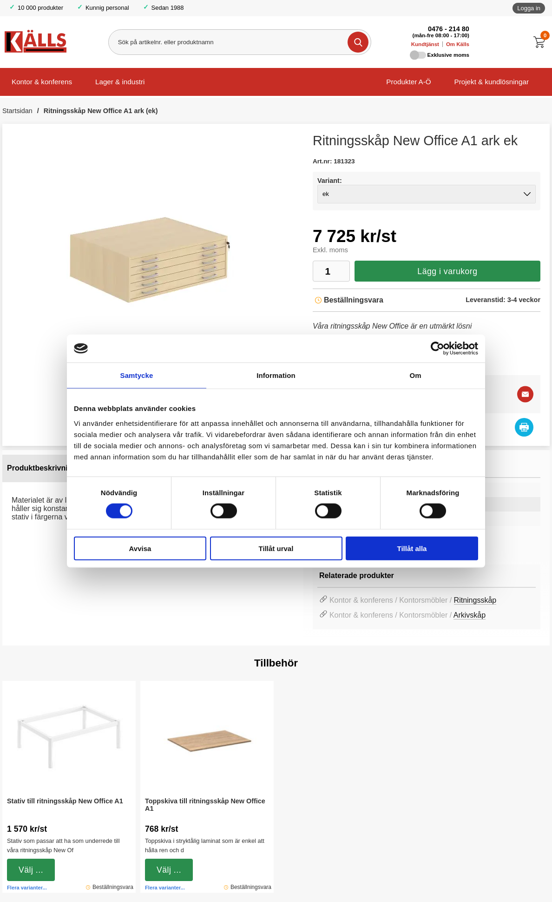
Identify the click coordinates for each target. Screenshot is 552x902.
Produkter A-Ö (408, 82)
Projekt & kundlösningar (491, 82)
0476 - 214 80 (448, 29)
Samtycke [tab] (136, 375)
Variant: (329, 180)
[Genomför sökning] (358, 42)
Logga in (528, 8)
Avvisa (140, 548)
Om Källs (457, 44)
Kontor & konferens (42, 82)
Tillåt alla (412, 548)
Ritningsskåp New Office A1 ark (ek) (101, 110)
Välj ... (31, 870)
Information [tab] (276, 375)
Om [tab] (415, 375)
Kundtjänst (425, 44)
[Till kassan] (541, 42)
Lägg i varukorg (447, 271)
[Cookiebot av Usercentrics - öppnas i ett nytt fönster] (437, 349)
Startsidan (17, 110)
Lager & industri (120, 82)
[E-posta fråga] (525, 394)
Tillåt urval (276, 548)
